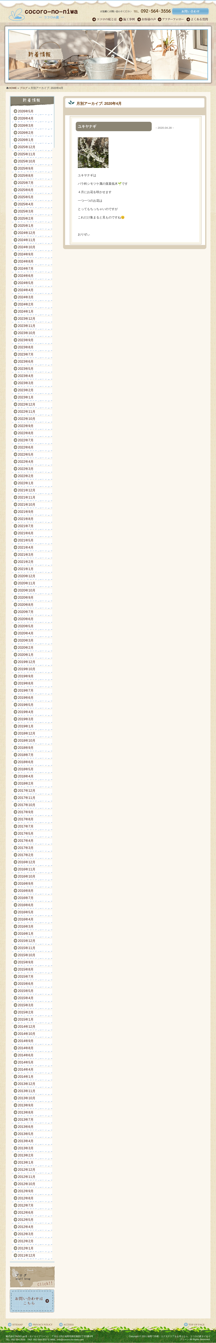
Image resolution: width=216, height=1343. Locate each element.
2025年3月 (26, 211)
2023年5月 (26, 368)
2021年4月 (26, 547)
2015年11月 (26, 948)
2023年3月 (26, 383)
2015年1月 (26, 1019)
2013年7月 (26, 1119)
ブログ (24, 87)
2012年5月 (26, 1219)
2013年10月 (26, 1098)
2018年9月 (26, 747)
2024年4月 (26, 290)
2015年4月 (26, 998)
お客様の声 (147, 19)
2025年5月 (26, 197)
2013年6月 (26, 1126)
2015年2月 (26, 1012)
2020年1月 (26, 654)
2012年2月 (26, 1241)
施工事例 (128, 19)
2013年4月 (26, 1141)
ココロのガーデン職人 (105, 19)
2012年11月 (26, 1177)
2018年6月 (26, 762)
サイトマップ (16, 1325)
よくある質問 (197, 19)
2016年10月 (26, 876)
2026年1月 (26, 140)
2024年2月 (26, 304)
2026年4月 (26, 118)
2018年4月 (26, 776)
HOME (13, 87)
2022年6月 (26, 447)
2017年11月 (26, 798)
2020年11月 (26, 583)
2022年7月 (26, 440)
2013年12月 (26, 1084)
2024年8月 (26, 261)
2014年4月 (26, 1069)
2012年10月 (26, 1184)
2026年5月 (26, 111)
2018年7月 (26, 755)
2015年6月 (26, 983)
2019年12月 (26, 662)
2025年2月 (26, 218)
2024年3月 (26, 297)
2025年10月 (26, 161)
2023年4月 (26, 376)
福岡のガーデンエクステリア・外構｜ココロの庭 (43, 13)
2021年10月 (26, 504)
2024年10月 (26, 247)
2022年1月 (26, 483)
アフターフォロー (172, 19)
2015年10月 (26, 955)
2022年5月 (26, 454)
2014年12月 (26, 1026)
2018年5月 (26, 769)
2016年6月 (26, 905)
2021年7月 (26, 526)
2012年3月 (26, 1234)
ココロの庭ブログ (32, 1276)
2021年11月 (26, 497)
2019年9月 (26, 676)
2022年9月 (26, 426)
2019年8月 (26, 683)
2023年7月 (26, 354)
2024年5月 (26, 283)
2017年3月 (26, 848)
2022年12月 (26, 404)
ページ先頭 (197, 1325)
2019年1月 (26, 726)
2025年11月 (26, 154)
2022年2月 (26, 476)
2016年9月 (26, 883)
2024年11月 (26, 240)
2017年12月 (26, 790)
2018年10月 (26, 740)
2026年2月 (26, 132)
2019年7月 (26, 690)
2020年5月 (26, 626)
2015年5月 (26, 991)
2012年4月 (26, 1227)
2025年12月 (26, 147)
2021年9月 (26, 511)
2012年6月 (26, 1212)
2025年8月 (26, 175)
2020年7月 (26, 612)
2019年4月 (26, 712)
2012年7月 (26, 1205)
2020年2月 (26, 647)
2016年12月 (26, 862)
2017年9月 (26, 812)
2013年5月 (26, 1134)
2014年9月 (26, 1041)
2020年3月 (26, 640)
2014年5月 (26, 1062)
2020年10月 (26, 590)
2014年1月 (26, 1076)
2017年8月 (26, 819)
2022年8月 (26, 433)
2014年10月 (26, 1033)
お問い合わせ (32, 1300)
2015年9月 (26, 962)
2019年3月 (26, 719)
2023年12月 (26, 318)
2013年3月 (26, 1148)
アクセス (67, 1325)
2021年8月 (26, 519)
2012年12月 (26, 1169)
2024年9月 (26, 254)
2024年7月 (26, 268)
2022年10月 (26, 418)
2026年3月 (26, 125)
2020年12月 (26, 576)
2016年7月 (26, 898)
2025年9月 (26, 168)
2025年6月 (26, 190)
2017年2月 (26, 855)
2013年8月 (26, 1112)
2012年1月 (26, 1248)
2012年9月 (26, 1191)
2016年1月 (26, 933)
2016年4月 (26, 919)
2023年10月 (26, 333)
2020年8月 (26, 604)
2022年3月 (26, 469)
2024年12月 (26, 233)
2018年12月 (26, 733)
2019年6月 (26, 697)
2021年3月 (26, 554)
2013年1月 (26, 1162)
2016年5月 (26, 912)
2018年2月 (26, 783)
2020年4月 (26, 633)
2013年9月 (26, 1105)
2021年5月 (26, 540)
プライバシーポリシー (41, 1325)
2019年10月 (26, 669)
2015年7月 (26, 976)
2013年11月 (26, 1091)
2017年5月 (26, 833)
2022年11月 (26, 411)
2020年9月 (26, 597)
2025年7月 (26, 183)
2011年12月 (26, 1255)
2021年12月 (26, 490)
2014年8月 (26, 1048)
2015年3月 (26, 1005)
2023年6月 (26, 361)
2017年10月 (26, 805)
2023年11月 (26, 326)
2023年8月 (26, 347)
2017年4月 (26, 840)
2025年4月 (26, 204)
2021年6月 (26, 533)
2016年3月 (26, 926)
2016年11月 (26, 869)
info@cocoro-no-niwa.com (70, 1339)
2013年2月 (26, 1155)
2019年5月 (26, 705)
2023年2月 (26, 390)
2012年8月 (26, 1198)
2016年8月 (26, 890)
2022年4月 (26, 461)
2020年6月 (26, 619)
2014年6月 (26, 1055)
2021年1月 (26, 569)
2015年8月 (26, 969)
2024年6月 (26, 275)
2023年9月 (26, 340)
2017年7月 (26, 826)
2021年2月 (26, 562)
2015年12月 (26, 941)
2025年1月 (26, 225)
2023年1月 (26, 397)
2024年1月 (26, 311)
